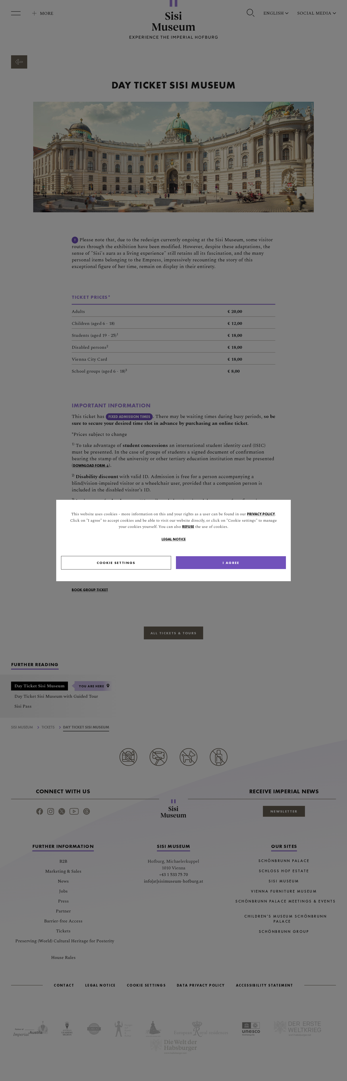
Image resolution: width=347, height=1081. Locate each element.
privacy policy (261, 514)
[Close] (211, 563)
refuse (188, 527)
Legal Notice (174, 539)
